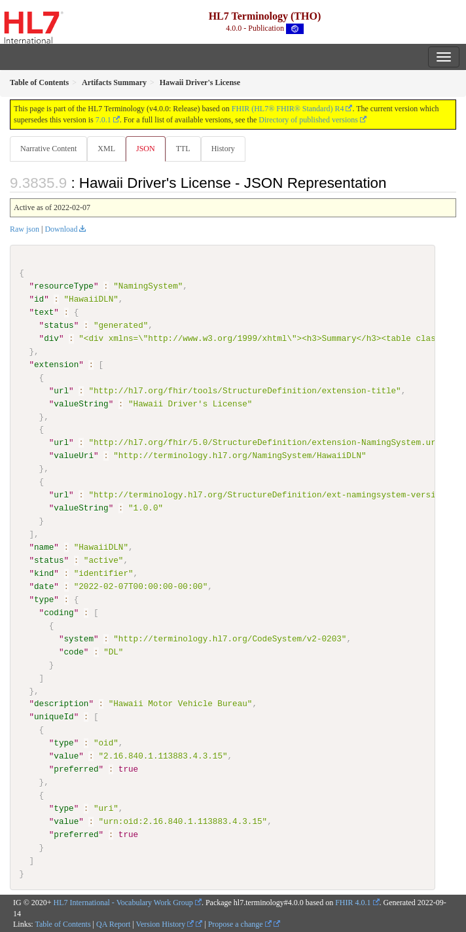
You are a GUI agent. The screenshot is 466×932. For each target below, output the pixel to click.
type (44, 599)
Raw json (24, 229)
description (61, 703)
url (61, 390)
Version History (165, 924)
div (51, 338)
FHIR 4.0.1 (352, 901)
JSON (145, 148)
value (66, 756)
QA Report (113, 924)
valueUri (74, 455)
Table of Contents (62, 924)
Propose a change (240, 924)
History (223, 148)
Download (61, 229)
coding (58, 612)
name (44, 547)
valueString (81, 403)
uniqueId (54, 717)
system (78, 638)
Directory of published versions (308, 119)
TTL (183, 148)
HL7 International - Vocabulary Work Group (123, 901)
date (44, 586)
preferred (76, 769)
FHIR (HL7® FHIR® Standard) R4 (288, 108)
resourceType (64, 286)
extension (56, 364)
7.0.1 (103, 119)
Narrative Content (48, 148)
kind (44, 573)
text (44, 312)
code (73, 651)
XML (106, 148)
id (39, 299)
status (58, 325)
